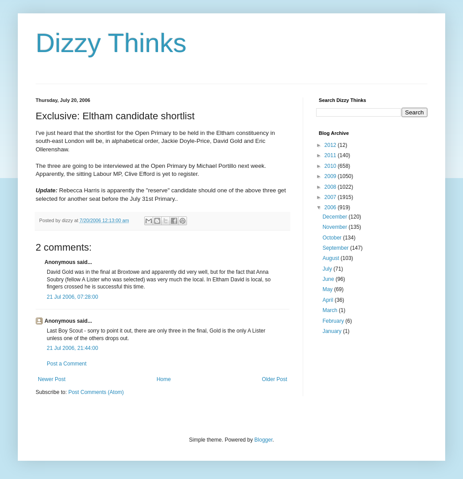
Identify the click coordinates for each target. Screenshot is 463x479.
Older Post (274, 379)
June (328, 279)
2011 (331, 155)
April (328, 300)
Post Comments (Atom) (96, 392)
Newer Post (51, 379)
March (330, 310)
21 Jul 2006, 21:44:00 (72, 348)
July (327, 269)
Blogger (263, 440)
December (335, 217)
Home (164, 379)
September (336, 248)
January (332, 331)
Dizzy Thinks (111, 43)
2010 (331, 166)
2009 (331, 176)
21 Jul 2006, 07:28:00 (72, 297)
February (333, 321)
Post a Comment (66, 364)
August (331, 258)
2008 (331, 187)
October (332, 238)
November (335, 227)
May (328, 289)
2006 (331, 207)
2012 (331, 145)
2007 (331, 197)
